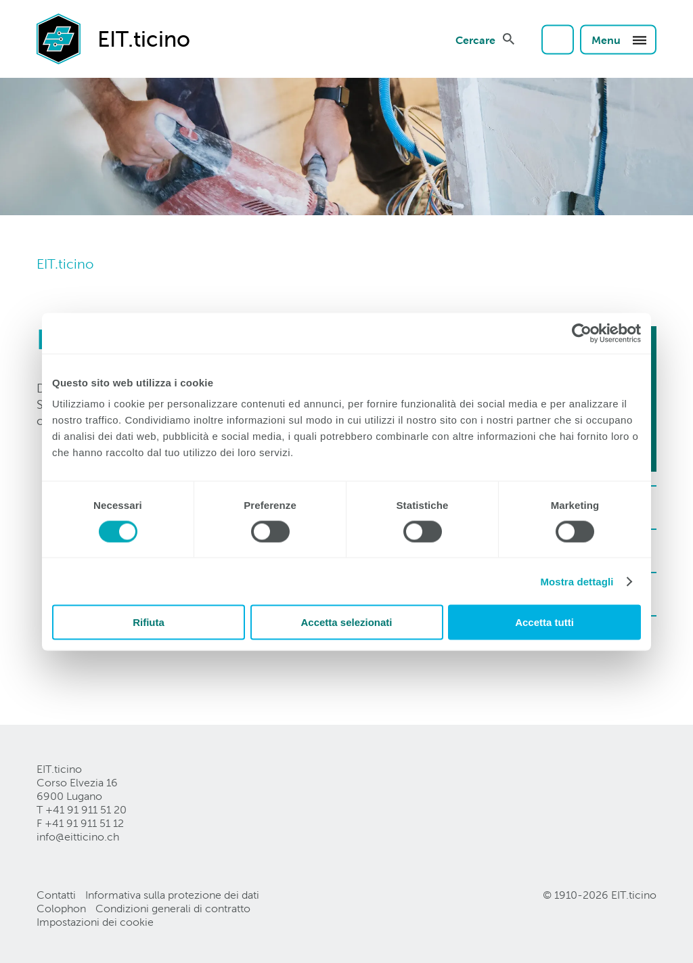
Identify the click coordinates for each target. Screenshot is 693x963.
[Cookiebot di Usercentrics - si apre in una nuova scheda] (581, 333)
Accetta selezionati (346, 622)
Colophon (61, 908)
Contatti (56, 895)
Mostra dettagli (576, 581)
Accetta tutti (544, 622)
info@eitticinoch (78, 837)
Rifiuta (148, 622)
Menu (619, 39)
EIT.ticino (65, 263)
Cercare (475, 39)
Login (557, 39)
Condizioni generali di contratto (172, 908)
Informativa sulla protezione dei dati (172, 895)
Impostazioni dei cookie (95, 922)
